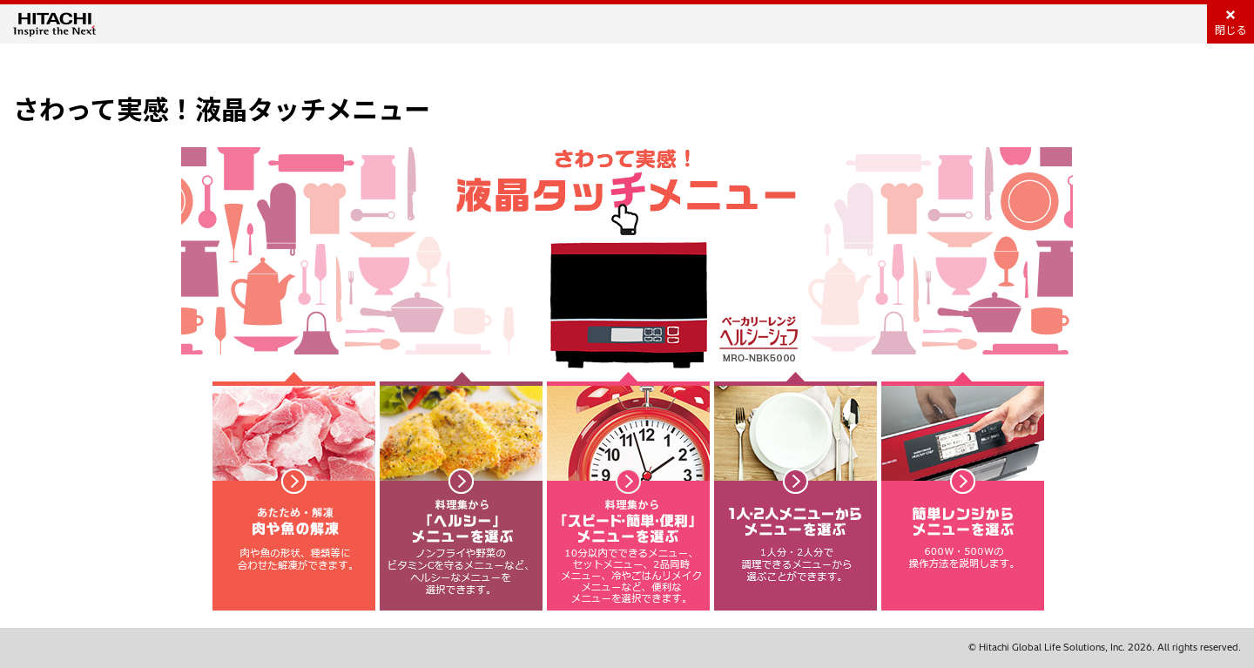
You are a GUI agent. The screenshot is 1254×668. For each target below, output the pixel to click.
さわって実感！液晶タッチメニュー (221, 109)
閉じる (1230, 30)
